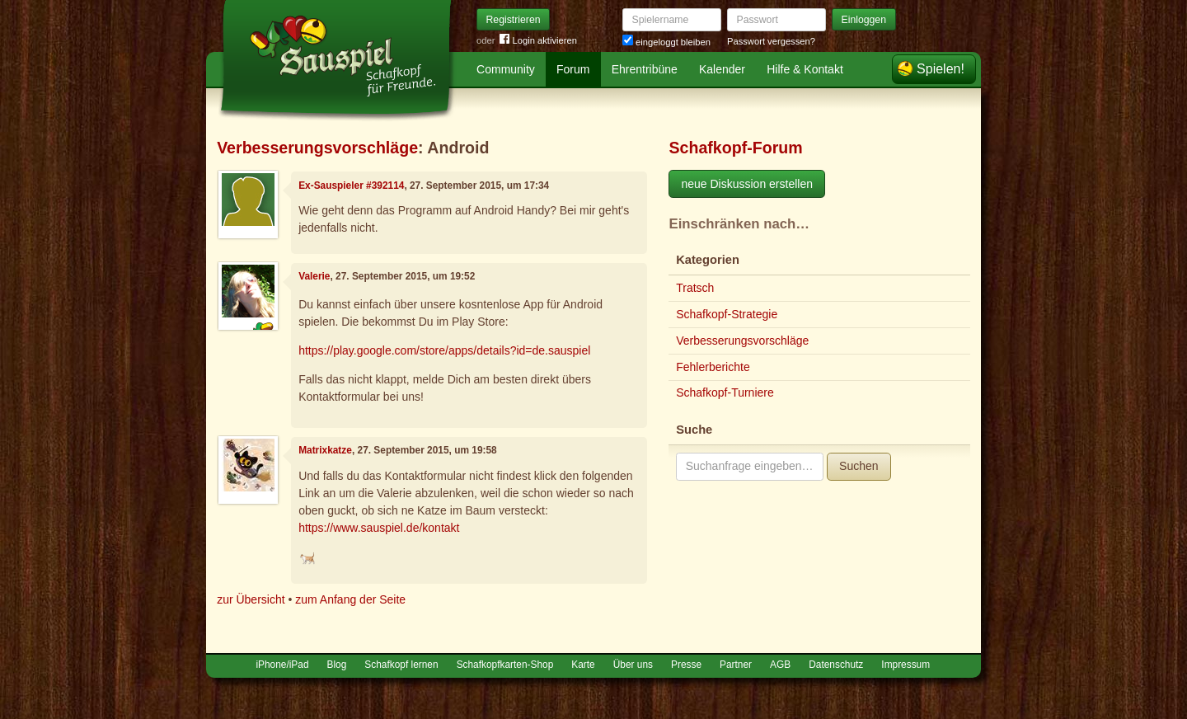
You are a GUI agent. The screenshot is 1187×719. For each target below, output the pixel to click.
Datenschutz (836, 664)
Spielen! (940, 69)
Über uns (633, 664)
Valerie (314, 276)
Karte (582, 664)
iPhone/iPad (282, 664)
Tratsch (695, 287)
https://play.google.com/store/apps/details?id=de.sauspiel (444, 350)
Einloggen (864, 20)
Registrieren (513, 20)
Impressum (905, 664)
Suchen (858, 465)
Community (505, 69)
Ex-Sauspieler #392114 (351, 185)
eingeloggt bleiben (666, 42)
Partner (736, 664)
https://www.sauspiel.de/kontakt (378, 527)
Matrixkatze (325, 450)
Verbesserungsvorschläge (317, 148)
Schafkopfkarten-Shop (505, 664)
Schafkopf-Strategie (726, 314)
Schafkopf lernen (401, 664)
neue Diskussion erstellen (747, 183)
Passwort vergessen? (771, 41)
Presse (686, 664)
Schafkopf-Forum (735, 148)
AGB (780, 664)
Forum (572, 69)
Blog (337, 664)
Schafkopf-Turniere (725, 392)
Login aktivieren (538, 41)
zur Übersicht (250, 599)
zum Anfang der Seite (350, 599)
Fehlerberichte (713, 367)
